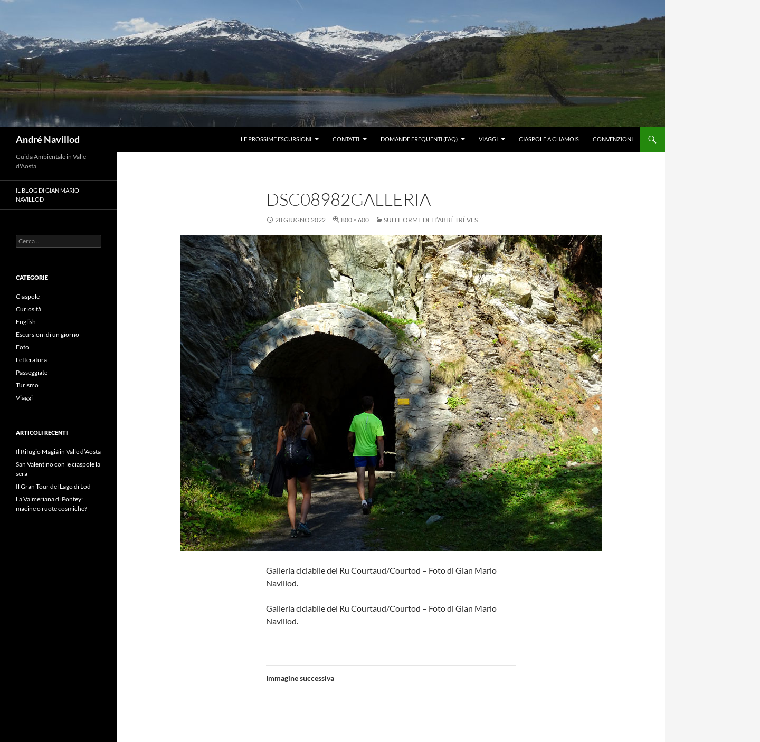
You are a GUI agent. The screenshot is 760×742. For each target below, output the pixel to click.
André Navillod (48, 139)
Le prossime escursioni (276, 139)
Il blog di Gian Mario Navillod (47, 195)
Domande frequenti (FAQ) (419, 139)
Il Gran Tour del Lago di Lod (53, 486)
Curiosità (28, 309)
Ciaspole (28, 296)
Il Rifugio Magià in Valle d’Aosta (58, 451)
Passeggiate (32, 372)
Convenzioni (613, 139)
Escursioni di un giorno (47, 334)
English (26, 322)
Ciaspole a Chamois (549, 139)
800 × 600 (355, 220)
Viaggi (488, 139)
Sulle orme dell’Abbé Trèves (431, 220)
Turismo (27, 385)
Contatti (345, 139)
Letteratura (31, 360)
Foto (22, 347)
